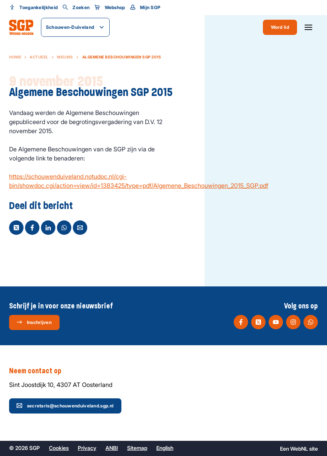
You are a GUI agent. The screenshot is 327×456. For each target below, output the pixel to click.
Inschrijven (34, 322)
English (164, 448)
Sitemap (137, 448)
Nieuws (65, 57)
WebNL (299, 448)
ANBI (111, 448)
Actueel (39, 57)
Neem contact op (39, 371)
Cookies (59, 448)
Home (15, 57)
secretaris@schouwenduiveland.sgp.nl (65, 406)
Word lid (280, 27)
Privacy (87, 448)
